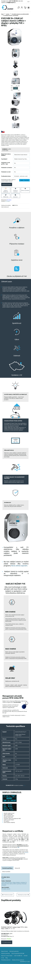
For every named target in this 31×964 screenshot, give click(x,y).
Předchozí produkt (7, 895)
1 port (2, 882)
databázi (26, 852)
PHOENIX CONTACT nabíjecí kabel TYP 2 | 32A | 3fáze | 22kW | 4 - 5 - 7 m (14, 927)
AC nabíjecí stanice (5, 889)
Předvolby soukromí (5, 959)
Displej (14, 882)
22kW (2, 878)
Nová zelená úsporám (19, 566)
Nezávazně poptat (6, 184)
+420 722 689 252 (13, 1)
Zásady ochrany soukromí (18, 959)
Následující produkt (23, 895)
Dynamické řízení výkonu (7, 883)
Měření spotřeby (17, 883)
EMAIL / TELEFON (24, 180)
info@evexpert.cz (11, 2)
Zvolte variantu (6, 942)
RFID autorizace (8, 882)
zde (24, 785)
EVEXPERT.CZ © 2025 (25, 961)
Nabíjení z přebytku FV (21, 882)
